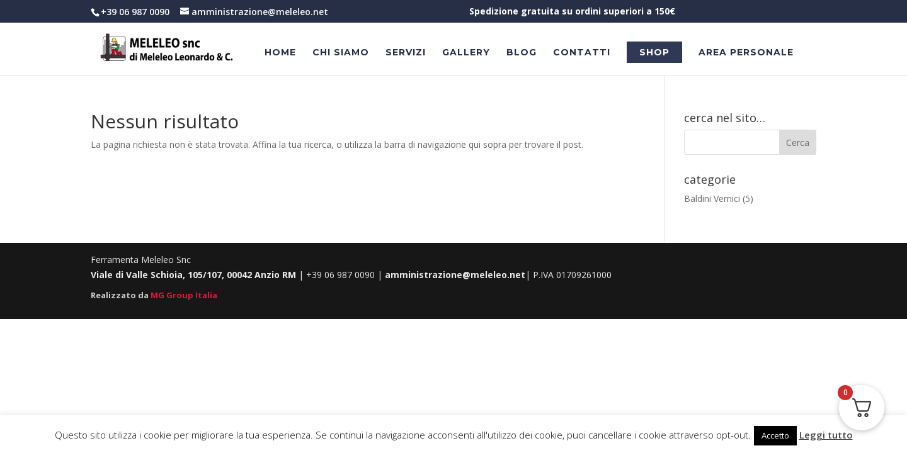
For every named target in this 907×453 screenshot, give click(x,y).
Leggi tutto (826, 434)
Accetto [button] (775, 435)
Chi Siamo (340, 53)
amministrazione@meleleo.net (455, 275)
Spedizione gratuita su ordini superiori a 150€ (572, 12)
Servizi (405, 53)
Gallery (466, 53)
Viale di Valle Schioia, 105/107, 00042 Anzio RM (195, 275)
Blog (521, 53)
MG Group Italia (184, 295)
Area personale (746, 53)
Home (280, 53)
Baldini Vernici (712, 198)
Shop (654, 52)
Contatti (581, 53)
